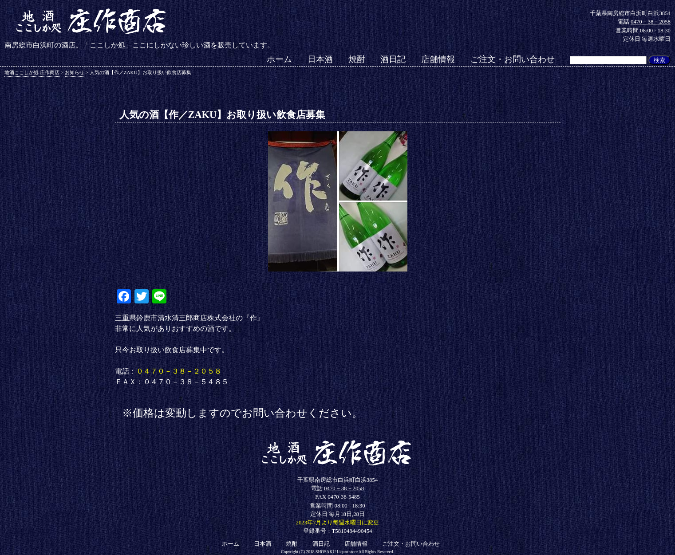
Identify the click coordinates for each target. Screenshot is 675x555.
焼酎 (356, 59)
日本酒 (320, 59)
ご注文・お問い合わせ (512, 59)
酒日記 (393, 59)
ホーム (279, 59)
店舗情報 (438, 59)
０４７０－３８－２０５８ (178, 371)
